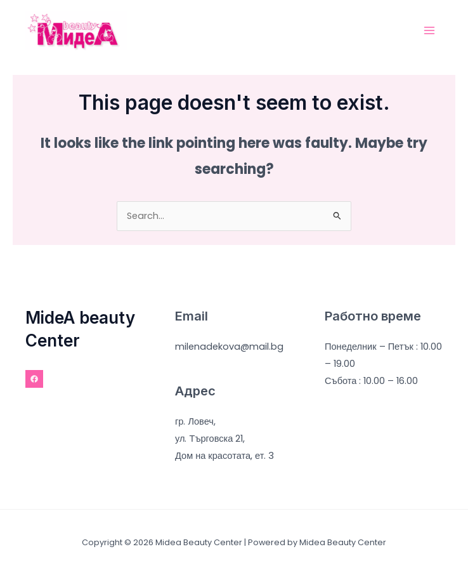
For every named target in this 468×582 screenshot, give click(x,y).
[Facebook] (34, 379)
